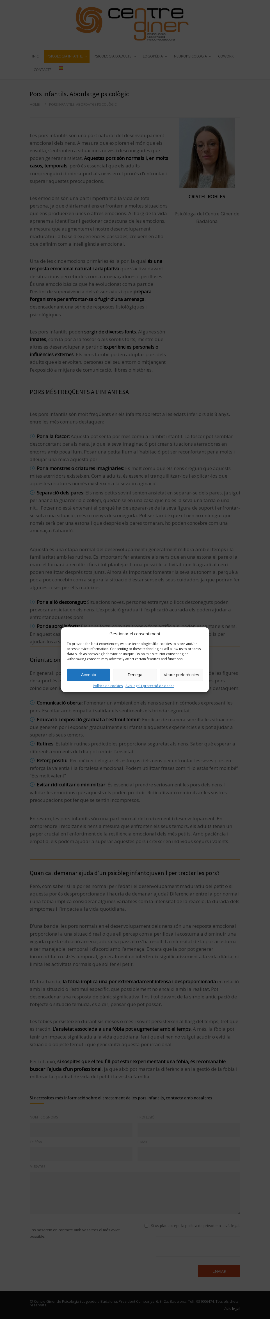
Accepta (88, 674)
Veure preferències (181, 674)
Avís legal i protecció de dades (149, 685)
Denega (135, 674)
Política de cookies (108, 685)
